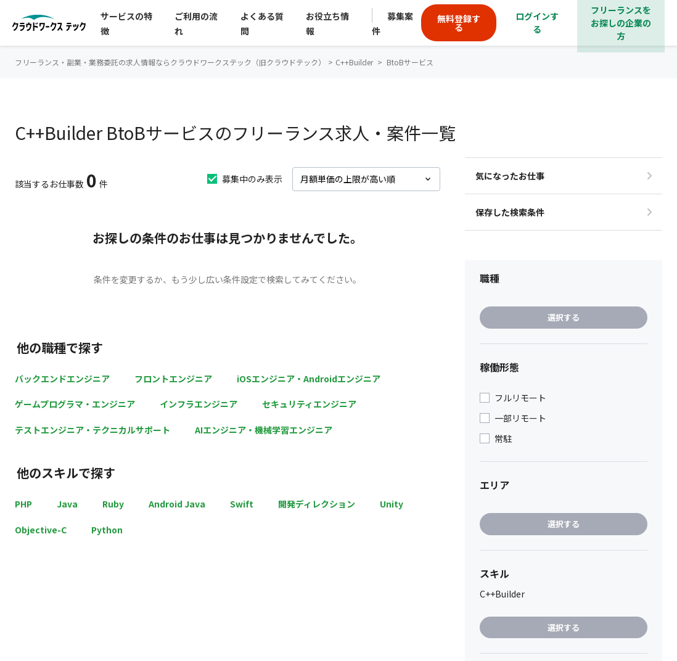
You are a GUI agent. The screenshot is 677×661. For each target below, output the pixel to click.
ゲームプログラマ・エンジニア (75, 404)
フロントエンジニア (173, 378)
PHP (23, 504)
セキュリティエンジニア (309, 404)
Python (107, 529)
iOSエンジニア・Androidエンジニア (308, 378)
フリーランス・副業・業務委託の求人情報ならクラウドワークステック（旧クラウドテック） (170, 62)
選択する (564, 317)
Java (67, 504)
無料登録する (458, 22)
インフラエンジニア (198, 404)
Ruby (113, 504)
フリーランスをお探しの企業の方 (621, 23)
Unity (391, 504)
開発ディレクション (316, 504)
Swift (241, 504)
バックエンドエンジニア (62, 378)
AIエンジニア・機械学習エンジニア (263, 430)
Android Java (177, 504)
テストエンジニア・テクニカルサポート (92, 430)
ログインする (537, 22)
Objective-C (41, 529)
